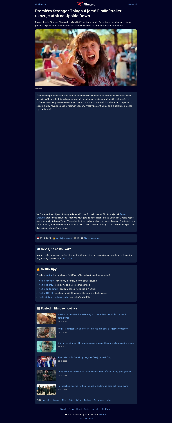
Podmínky (83, 418)
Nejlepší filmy (45, 297)
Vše (109, 400)
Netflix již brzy (46, 284)
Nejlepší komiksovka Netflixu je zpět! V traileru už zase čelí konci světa (93, 386)
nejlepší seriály (62, 297)
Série (86, 409)
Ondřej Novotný (64, 238)
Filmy (71, 409)
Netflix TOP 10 (46, 293)
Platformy (107, 409)
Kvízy (78, 400)
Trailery (87, 400)
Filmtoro (103, 414)
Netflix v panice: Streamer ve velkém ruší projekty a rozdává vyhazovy (93, 328)
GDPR (90, 418)
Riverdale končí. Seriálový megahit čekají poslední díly (85, 357)
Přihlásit (40, 4)
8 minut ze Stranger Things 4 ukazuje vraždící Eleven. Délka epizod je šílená (96, 343)
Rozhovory (99, 400)
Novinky (47, 400)
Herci (79, 409)
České (56, 400)
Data (70, 400)
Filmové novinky (92, 238)
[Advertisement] (86, 135)
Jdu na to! (67, 258)
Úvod (63, 409)
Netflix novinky (46, 280)
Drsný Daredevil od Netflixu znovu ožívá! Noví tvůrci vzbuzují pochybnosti (94, 371)
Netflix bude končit (48, 289)
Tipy (64, 400)
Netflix (49, 275)
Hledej (132, 4)
